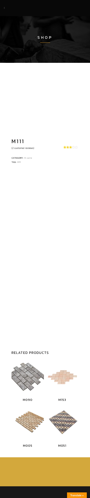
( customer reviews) (22, 148)
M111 (19, 162)
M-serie (28, 158)
